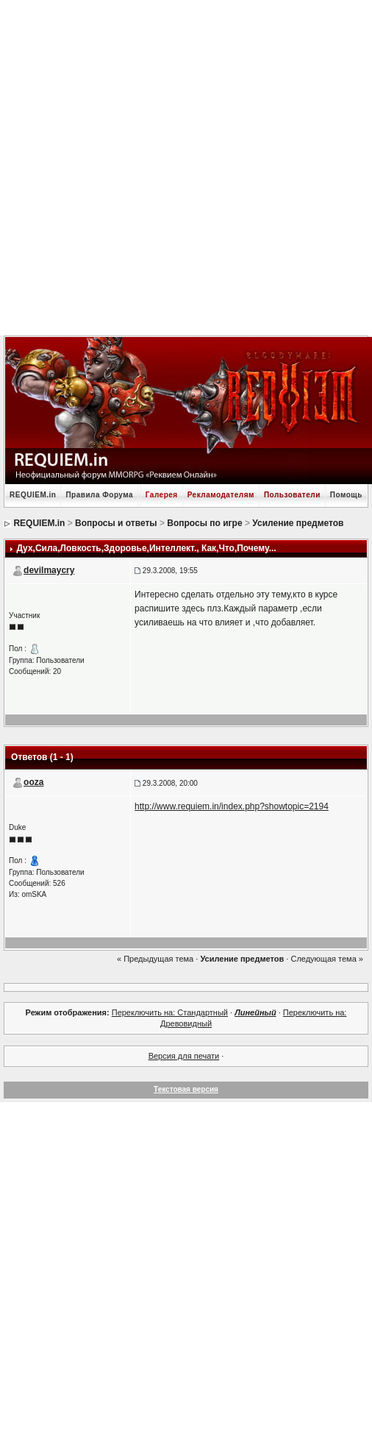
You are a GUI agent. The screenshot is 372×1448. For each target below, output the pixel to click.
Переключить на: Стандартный (170, 1012)
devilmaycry (49, 570)
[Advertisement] (178, 166)
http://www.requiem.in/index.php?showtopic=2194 (232, 806)
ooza (33, 782)
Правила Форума (99, 495)
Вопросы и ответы (116, 523)
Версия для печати (184, 1055)
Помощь (346, 495)
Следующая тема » (326, 958)
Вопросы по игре (204, 523)
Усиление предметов (297, 523)
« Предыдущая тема (155, 958)
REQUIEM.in (33, 495)
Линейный (255, 1012)
